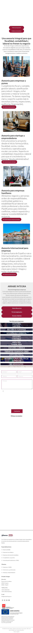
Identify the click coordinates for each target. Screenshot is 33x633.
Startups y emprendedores (9, 572)
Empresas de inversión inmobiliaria (10, 555)
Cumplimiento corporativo (9, 557)
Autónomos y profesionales (9, 569)
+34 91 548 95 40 (5, 589)
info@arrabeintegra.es (14, 396)
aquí (4, 408)
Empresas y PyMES (7, 567)
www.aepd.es (11, 405)
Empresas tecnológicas (8, 552)
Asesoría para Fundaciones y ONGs (11, 560)
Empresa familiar (6, 549)
